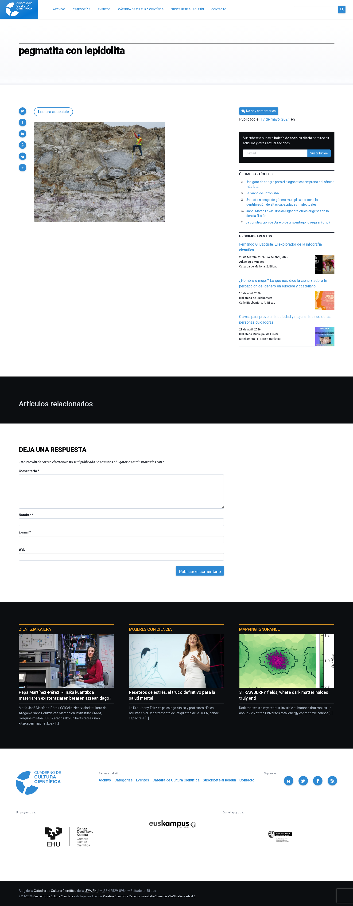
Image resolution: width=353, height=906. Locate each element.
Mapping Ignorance (259, 629)
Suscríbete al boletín (219, 780)
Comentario (29, 471)
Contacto (247, 780)
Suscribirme (319, 153)
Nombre (26, 515)
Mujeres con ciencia (150, 629)
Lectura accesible (53, 112)
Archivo (105, 780)
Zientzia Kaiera (35, 629)
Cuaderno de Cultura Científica (53, 896)
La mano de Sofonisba (262, 193)
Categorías (123, 780)
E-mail (25, 532)
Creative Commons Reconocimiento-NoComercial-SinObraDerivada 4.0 (149, 896)
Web (22, 549)
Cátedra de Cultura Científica (175, 780)
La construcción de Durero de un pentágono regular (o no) (288, 222)
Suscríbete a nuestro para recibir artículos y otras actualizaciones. (286, 140)
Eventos (142, 780)
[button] (22, 111)
